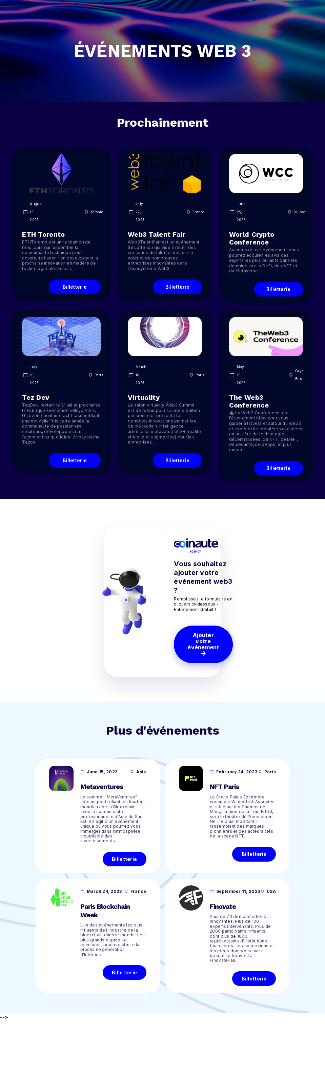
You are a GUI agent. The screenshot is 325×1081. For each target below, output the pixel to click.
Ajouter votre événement (203, 643)
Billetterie (124, 859)
